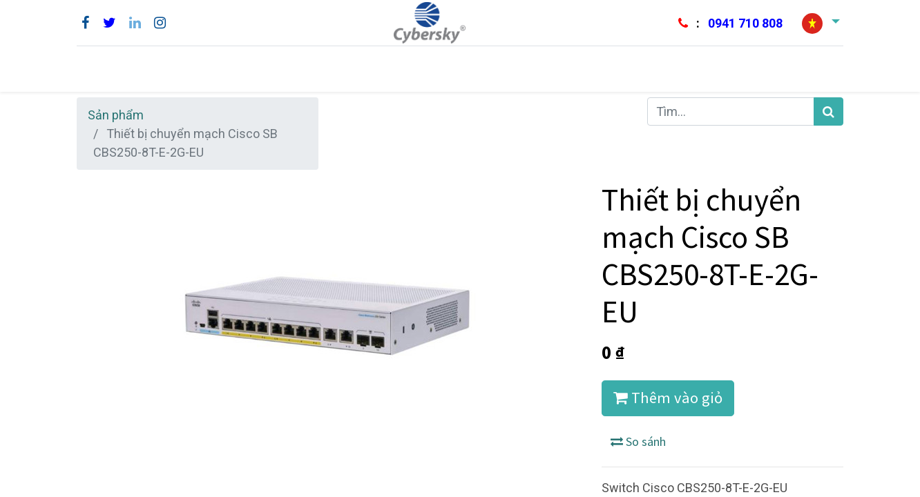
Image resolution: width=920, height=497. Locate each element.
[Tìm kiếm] (828, 111)
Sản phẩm (116, 115)
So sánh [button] (638, 441)
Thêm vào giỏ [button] (667, 397)
